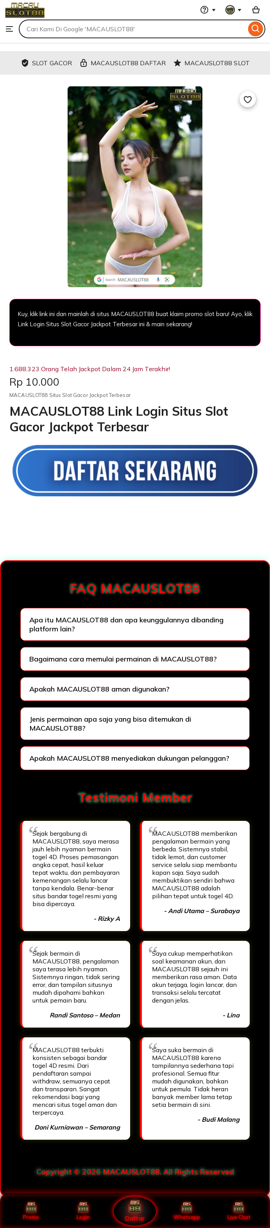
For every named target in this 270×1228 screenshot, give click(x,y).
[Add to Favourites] (248, 99)
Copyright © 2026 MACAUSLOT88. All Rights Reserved (135, 1171)
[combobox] (132, 29)
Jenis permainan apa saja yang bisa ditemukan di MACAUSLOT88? (110, 724)
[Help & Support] (208, 9)
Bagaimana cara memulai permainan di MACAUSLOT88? (123, 658)
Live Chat (238, 1211)
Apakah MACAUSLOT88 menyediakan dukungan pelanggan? (129, 758)
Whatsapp (186, 1211)
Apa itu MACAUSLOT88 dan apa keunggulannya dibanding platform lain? (126, 624)
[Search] (255, 29)
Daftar (135, 1211)
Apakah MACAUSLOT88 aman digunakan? (99, 689)
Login (83, 1211)
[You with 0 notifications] (234, 9)
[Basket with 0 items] (256, 9)
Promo (31, 1211)
